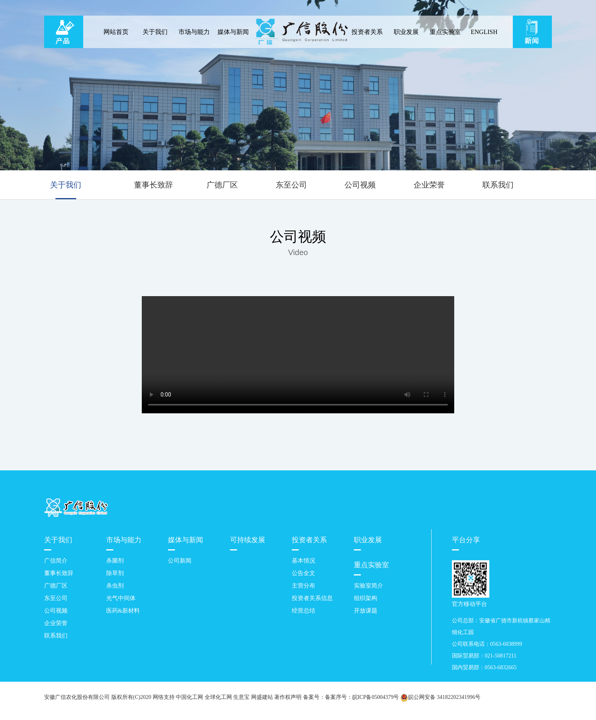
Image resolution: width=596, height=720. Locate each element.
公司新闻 (179, 560)
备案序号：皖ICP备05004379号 (362, 697)
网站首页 (115, 32)
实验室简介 (368, 585)
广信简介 (56, 560)
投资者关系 (367, 32)
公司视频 (360, 184)
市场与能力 (194, 32)
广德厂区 (222, 184)
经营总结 (303, 610)
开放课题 (365, 610)
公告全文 (303, 573)
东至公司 (291, 184)
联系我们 (498, 184)
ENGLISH (484, 32)
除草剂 (115, 573)
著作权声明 (288, 697)
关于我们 (155, 32)
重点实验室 (445, 32)
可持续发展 (247, 540)
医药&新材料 (123, 610)
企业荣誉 (429, 184)
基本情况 (303, 560)
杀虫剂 (115, 585)
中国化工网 (189, 697)
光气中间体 (121, 598)
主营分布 (303, 585)
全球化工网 (218, 697)
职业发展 (406, 32)
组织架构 (365, 598)
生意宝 (241, 697)
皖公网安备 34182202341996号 (440, 697)
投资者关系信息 (312, 598)
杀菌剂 (115, 560)
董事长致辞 (153, 184)
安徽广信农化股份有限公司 (77, 697)
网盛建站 (262, 697)
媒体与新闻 (233, 32)
